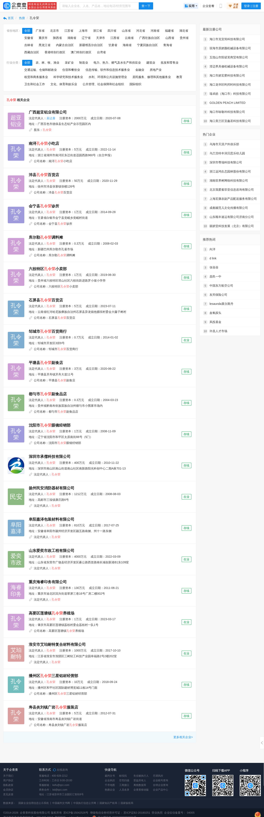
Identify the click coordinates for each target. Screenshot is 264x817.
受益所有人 (139, 780)
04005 (191, 812)
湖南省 (71, 38)
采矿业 (69, 62)
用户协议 (8, 780)
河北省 (140, 30)
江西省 (114, 38)
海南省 (127, 45)
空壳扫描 (124, 780)
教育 (179, 77)
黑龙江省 (44, 45)
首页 (8, 18)
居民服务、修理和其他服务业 (151, 77)
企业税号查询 (160, 780)
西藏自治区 (31, 52)
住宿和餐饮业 (71, 69)
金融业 (139, 69)
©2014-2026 (10, 812)
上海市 (83, 30)
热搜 (21, 18)
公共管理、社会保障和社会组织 (103, 84)
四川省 (112, 30)
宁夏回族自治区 (147, 45)
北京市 (54, 30)
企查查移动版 (141, 789)
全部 (27, 30)
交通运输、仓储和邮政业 (40, 69)
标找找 (123, 775)
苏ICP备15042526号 (75, 812)
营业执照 (157, 812)
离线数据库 (139, 785)
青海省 (167, 45)
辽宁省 (86, 38)
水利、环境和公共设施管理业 (107, 77)
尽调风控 (158, 775)
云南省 (129, 38)
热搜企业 (110, 789)
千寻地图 (110, 785)
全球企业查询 (160, 785)
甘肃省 (112, 45)
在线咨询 (60, 769)
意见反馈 (8, 794)
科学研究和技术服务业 (68, 77)
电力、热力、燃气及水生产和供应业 (117, 62)
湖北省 (183, 30)
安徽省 (28, 38)
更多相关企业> (183, 737)
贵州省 (184, 38)
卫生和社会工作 (34, 84)
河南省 (155, 30)
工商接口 (124, 785)
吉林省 (28, 45)
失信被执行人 (141, 775)
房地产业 (156, 69)
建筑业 (150, 62)
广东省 (40, 30)
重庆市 (43, 38)
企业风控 (110, 780)
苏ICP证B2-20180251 (137, 812)
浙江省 (97, 30)
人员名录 (124, 789)
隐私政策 (8, 785)
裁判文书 (110, 775)
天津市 (100, 38)
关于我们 (8, 775)
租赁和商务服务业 (36, 77)
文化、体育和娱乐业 (63, 84)
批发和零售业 (169, 62)
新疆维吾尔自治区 (91, 45)
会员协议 (8, 789)
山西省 (169, 38)
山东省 (126, 30)
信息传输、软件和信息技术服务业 (108, 69)
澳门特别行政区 (81, 52)
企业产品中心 (160, 789)
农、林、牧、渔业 (47, 62)
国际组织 (135, 84)
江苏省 (68, 30)
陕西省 (57, 38)
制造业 (83, 62)
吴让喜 (50, 118)
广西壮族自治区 (149, 38)
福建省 (169, 30)
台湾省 (101, 52)
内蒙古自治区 (65, 45)
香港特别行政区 (55, 52)
